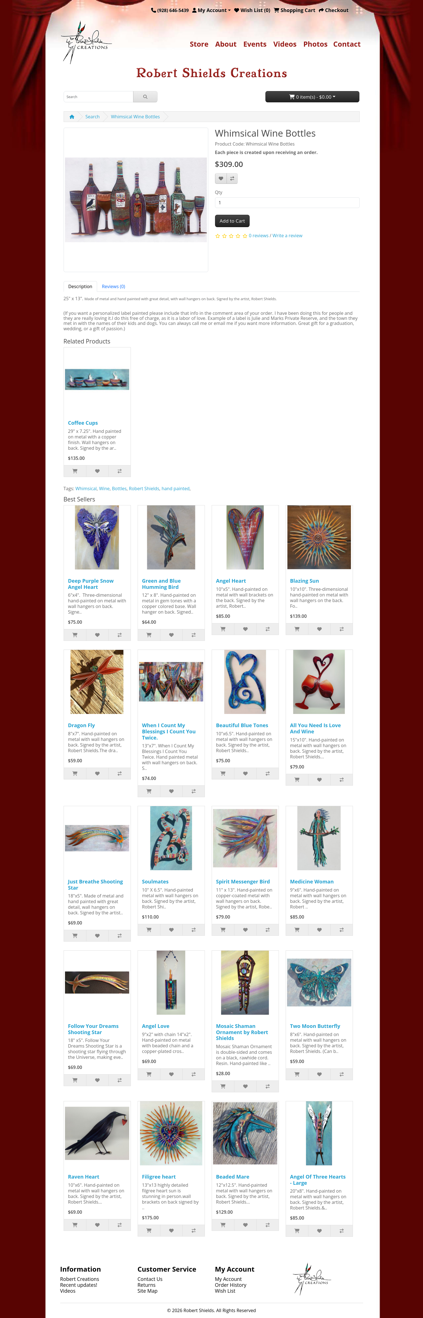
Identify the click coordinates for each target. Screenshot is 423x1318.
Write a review (287, 235)
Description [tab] (80, 286)
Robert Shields (144, 488)
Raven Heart (83, 1176)
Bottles (119, 488)
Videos (284, 44)
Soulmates (155, 881)
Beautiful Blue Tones (242, 725)
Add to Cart (232, 221)
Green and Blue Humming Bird (161, 583)
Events (255, 44)
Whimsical (86, 488)
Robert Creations (79, 1279)
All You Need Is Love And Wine (315, 728)
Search (93, 117)
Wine (104, 488)
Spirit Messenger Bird (243, 881)
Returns (147, 1284)
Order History (231, 1284)
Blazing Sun (304, 580)
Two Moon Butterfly (315, 1026)
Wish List (225, 1290)
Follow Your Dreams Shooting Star (93, 1029)
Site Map (148, 1290)
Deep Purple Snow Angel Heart (91, 583)
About (226, 44)
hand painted (175, 488)
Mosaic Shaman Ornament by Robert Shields (242, 1032)
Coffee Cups (83, 422)
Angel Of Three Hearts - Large (318, 1179)
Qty (218, 192)
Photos (315, 44)
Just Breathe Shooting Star (95, 884)
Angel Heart (231, 580)
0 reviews (258, 235)
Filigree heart (159, 1176)
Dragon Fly (81, 725)
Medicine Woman (312, 881)
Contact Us (150, 1279)
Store (199, 44)
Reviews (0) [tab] (113, 286)
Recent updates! (78, 1284)
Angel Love (155, 1026)
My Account (228, 1279)
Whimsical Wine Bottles (135, 117)
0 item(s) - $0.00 (310, 97)
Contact (347, 44)
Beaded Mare (232, 1176)
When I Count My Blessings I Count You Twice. (169, 731)
